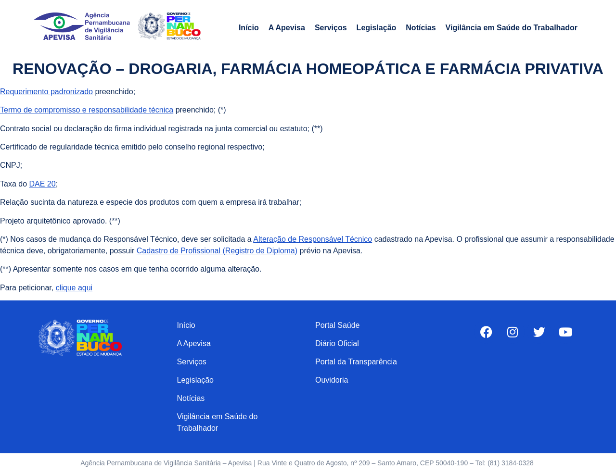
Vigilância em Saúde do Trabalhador (512, 28)
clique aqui (74, 288)
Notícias (421, 28)
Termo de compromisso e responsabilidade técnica (86, 110)
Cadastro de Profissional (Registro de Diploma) (217, 251)
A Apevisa (287, 28)
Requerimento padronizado (46, 91)
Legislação (377, 28)
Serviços (331, 28)
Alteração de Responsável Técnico (312, 239)
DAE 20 (42, 184)
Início (249, 28)
